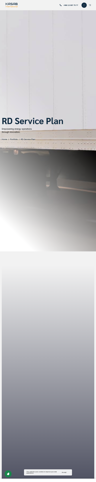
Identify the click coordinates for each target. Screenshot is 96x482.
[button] (68, 5)
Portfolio (14, 139)
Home (4, 139)
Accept (64, 472)
